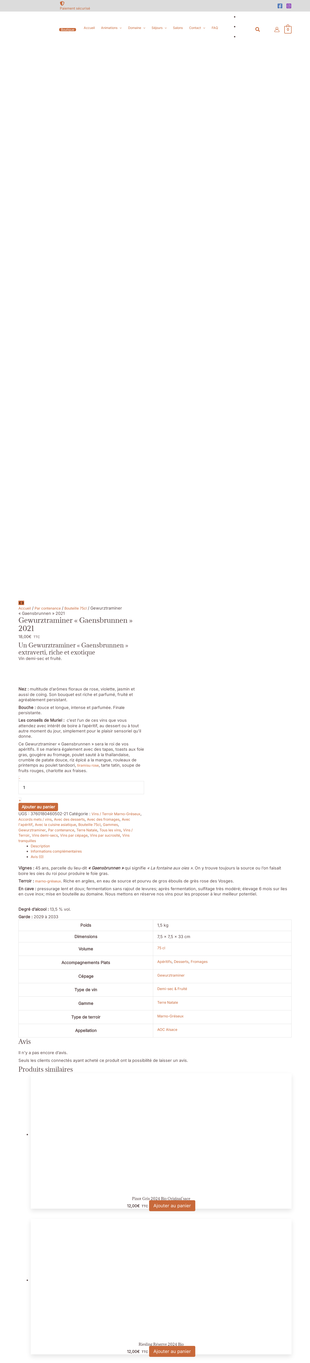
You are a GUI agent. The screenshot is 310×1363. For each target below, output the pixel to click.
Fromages (197, 437)
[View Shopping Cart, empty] (288, 29)
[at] (46, 1184)
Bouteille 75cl (84, 83)
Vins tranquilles (71, 316)
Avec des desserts (96, 294)
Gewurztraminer (64, 305)
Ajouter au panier (38, 282)
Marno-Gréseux (164, 491)
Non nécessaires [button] (16, 1333)
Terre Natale (127, 305)
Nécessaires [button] (12, 1306)
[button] (67, 29)
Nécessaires (16, 1312)
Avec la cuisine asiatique (92, 300)
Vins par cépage (122, 310)
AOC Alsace (160, 504)
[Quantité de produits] (81, 263)
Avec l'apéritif (53, 300)
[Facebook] (280, 6)
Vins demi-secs (89, 310)
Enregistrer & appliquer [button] (22, 1360)
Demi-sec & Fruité (166, 464)
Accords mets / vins (56, 294)
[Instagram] (289, 6)
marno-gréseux (50, 356)
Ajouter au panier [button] (172, 682)
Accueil (25, 83)
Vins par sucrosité (36, 316)
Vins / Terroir (58, 310)
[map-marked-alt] (46, 1148)
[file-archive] (264, 1156)
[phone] (46, 1162)
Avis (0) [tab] (38, 332)
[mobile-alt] (46, 1173)
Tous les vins (31, 310)
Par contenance (51, 83)
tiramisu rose (90, 240)
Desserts (176, 437)
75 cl (153, 423)
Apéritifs (157, 437)
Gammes (37, 305)
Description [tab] (42, 321)
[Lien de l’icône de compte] (277, 29)
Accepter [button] (54, 1238)
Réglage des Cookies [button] (22, 1238)
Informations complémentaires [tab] (60, 326)
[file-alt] (264, 1145)
